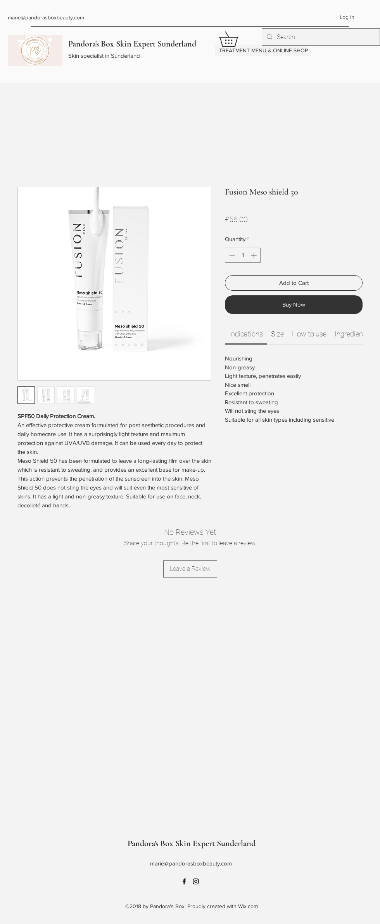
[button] (236, 39)
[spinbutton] (243, 255)
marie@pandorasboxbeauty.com (46, 17)
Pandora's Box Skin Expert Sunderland (132, 44)
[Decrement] (231, 255)
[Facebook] (184, 881)
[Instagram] (196, 881)
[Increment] (254, 255)
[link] (246, 334)
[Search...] (320, 37)
